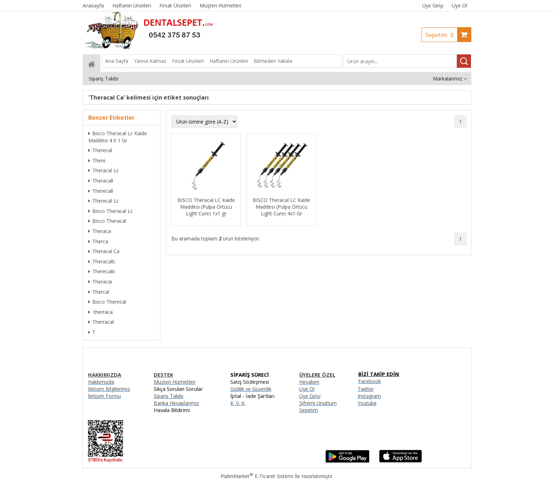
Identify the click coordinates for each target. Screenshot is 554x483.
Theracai (100, 281)
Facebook (369, 381)
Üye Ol (459, 5)
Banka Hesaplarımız (176, 403)
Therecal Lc (103, 200)
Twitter (366, 389)
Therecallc (102, 271)
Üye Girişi (432, 5)
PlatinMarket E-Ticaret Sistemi (256, 476)
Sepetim (441, 35)
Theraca (99, 231)
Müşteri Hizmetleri (174, 381)
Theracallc (102, 261)
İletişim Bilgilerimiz (109, 389)
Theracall (100, 180)
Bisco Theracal (107, 220)
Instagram (369, 396)
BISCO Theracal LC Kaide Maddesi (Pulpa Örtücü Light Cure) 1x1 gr (206, 207)
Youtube (367, 403)
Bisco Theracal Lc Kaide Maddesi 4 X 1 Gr (117, 137)
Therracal (101, 321)
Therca (98, 241)
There (97, 160)
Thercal (98, 291)
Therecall (100, 190)
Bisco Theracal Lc (110, 211)
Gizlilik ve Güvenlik (250, 389)
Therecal (100, 150)
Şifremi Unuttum (318, 403)
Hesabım (309, 381)
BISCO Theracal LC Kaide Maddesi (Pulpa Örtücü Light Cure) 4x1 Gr (281, 207)
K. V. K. (238, 403)
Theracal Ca (103, 251)
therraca (100, 312)
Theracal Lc (103, 170)
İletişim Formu (104, 396)
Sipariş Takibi (168, 396)
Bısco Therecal (107, 301)
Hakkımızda (101, 381)
